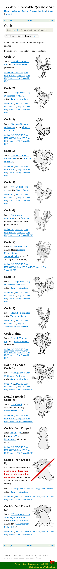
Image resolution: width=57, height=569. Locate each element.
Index (25, 11)
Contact (38, 558)
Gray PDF (29, 267)
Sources (33, 11)
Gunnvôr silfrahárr (19, 99)
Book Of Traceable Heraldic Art (16, 556)
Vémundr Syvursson (13, 411)
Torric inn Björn (18, 316)
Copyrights (30, 558)
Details (28, 36)
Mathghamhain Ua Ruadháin (42, 567)
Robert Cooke (22, 190)
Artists (42, 11)
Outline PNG (9, 72)
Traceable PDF (27, 235)
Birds (29, 20)
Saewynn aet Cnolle (19, 247)
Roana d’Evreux (21, 64)
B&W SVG (12, 75)
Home (7, 11)
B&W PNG (19, 72)
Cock (16, 30)
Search (9, 14)
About (50, 11)
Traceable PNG (14, 78)
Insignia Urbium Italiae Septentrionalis (14, 253)
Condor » (50, 20)
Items (35, 36)
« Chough (8, 20)
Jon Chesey (15, 433)
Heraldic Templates (20, 313)
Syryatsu (25, 218)
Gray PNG (28, 497)
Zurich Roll (16, 404)
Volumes (16, 11)
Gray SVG (21, 75)
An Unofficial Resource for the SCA (31, 564)
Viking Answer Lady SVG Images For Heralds (32, 489)
